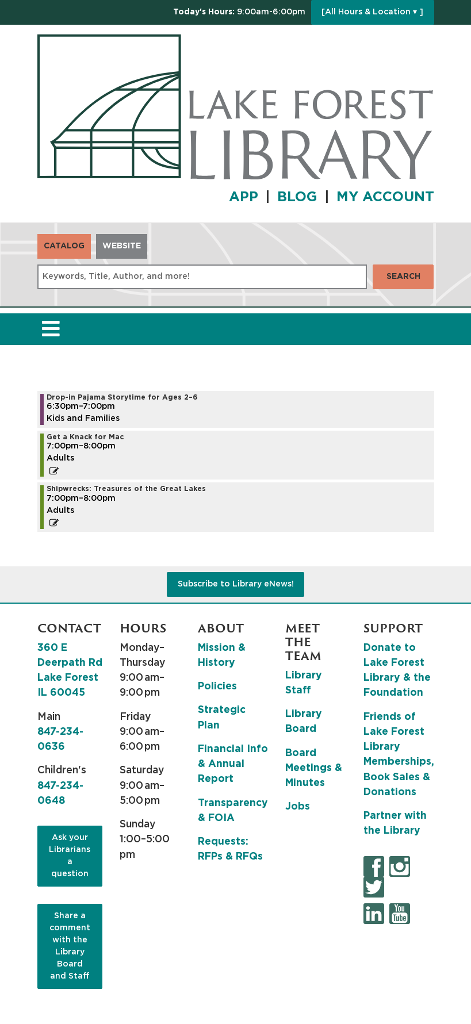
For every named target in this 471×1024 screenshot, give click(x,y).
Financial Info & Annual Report (233, 764)
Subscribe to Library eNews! (236, 584)
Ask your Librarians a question (69, 856)
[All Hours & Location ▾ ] (372, 12)
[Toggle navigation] (51, 329)
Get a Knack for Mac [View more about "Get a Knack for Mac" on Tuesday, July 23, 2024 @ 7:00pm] (85, 437)
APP (243, 197)
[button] (239, 12)
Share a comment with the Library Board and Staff (69, 946)
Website (121, 246)
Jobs (297, 806)
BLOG (297, 197)
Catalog (64, 246)
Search (403, 277)
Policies (217, 686)
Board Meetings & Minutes (313, 768)
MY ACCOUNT (385, 197)
